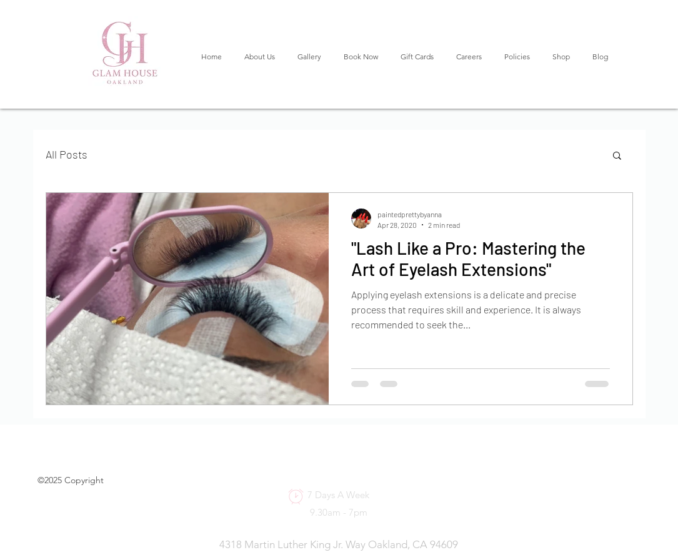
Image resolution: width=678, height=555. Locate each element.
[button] (617, 156)
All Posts (66, 154)
